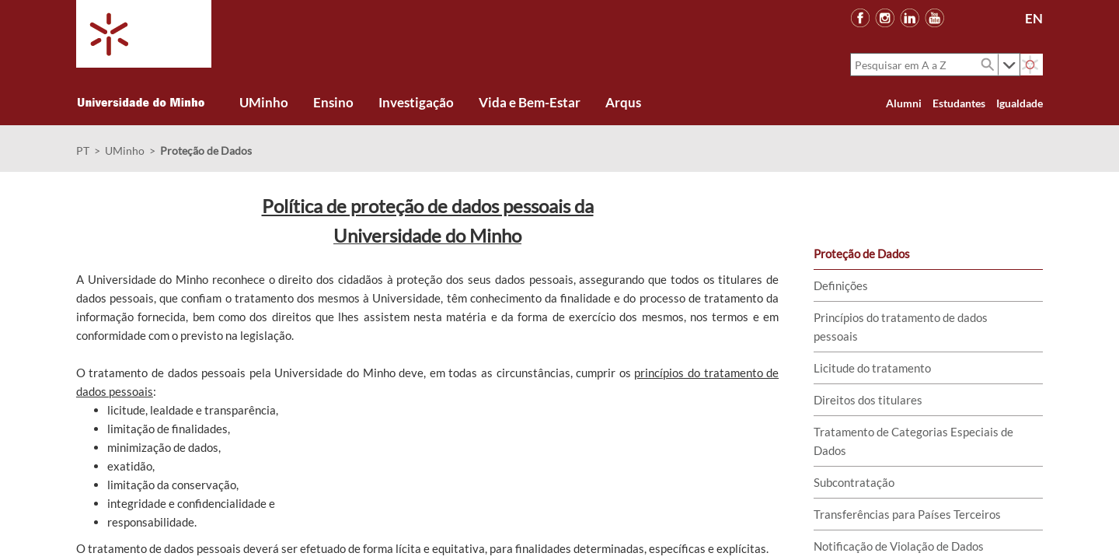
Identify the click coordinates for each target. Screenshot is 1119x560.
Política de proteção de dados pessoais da (428, 205)
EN (1034, 18)
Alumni (904, 103)
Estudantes (958, 103)
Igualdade (1019, 103)
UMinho (125, 150)
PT (82, 150)
